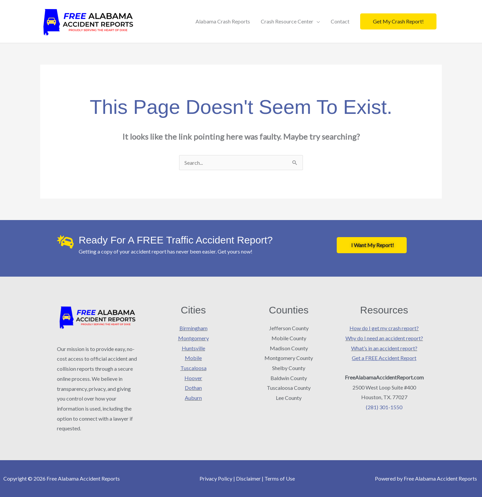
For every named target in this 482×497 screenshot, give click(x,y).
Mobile (193, 358)
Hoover (193, 378)
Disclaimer (248, 478)
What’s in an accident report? (384, 348)
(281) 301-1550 (384, 407)
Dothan (193, 387)
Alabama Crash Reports (222, 21)
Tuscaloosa (193, 368)
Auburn (193, 398)
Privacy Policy (215, 478)
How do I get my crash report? (384, 328)
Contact (340, 21)
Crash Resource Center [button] (287, 21)
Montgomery (193, 338)
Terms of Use (279, 478)
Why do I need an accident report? (384, 338)
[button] (398, 21)
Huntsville (193, 348)
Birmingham (193, 328)
